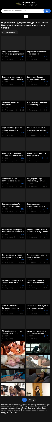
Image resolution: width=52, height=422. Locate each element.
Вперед (31, 400)
